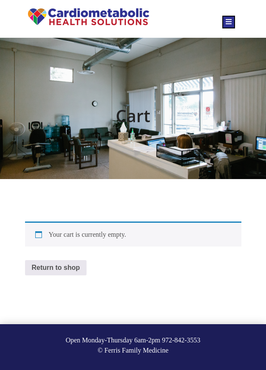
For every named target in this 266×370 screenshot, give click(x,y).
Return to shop (56, 267)
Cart (133, 115)
